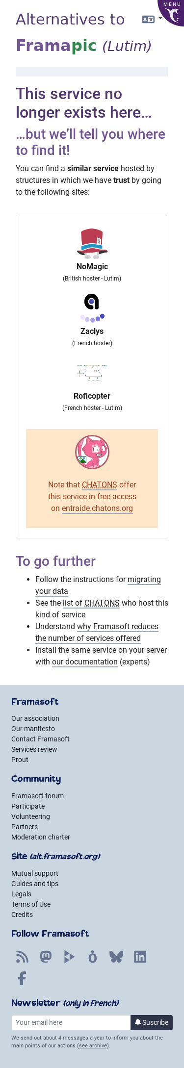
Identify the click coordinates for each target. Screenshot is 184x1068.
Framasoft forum (37, 796)
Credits (22, 914)
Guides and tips (34, 884)
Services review (34, 749)
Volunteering (30, 816)
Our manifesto (33, 729)
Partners (24, 827)
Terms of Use (31, 904)
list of (91, 603)
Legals (21, 894)
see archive (93, 1046)
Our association (35, 718)
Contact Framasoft (40, 739)
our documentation (85, 661)
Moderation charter (40, 837)
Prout (19, 759)
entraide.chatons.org (97, 508)
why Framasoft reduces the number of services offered (96, 632)
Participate (28, 806)
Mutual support (34, 873)
